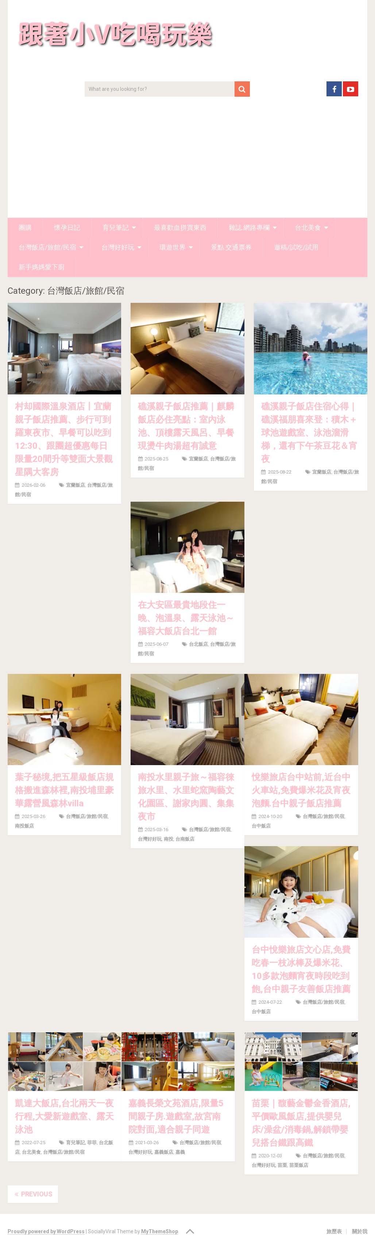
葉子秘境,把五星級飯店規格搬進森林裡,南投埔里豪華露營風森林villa (64, 790)
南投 (168, 839)
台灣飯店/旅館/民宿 (47, 247)
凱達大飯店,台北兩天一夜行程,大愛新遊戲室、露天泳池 (64, 1116)
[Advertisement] (188, 163)
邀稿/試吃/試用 (296, 247)
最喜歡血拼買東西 (180, 227)
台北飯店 (198, 644)
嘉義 (180, 1152)
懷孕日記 (67, 227)
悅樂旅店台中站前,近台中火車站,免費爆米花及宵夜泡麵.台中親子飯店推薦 (301, 790)
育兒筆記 (116, 227)
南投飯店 (24, 826)
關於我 (359, 1231)
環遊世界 (172, 247)
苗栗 (282, 1165)
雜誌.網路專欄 (249, 227)
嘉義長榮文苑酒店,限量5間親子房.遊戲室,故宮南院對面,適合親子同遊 (176, 1116)
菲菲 (92, 1142)
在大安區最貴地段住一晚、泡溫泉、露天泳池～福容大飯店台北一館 (186, 618)
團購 (25, 227)
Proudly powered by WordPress (46, 1231)
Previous (33, 1194)
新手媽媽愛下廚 (42, 267)
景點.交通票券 (231, 247)
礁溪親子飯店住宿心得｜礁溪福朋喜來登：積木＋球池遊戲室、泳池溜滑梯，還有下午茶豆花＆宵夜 (309, 432)
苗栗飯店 (298, 1165)
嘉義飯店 (163, 1152)
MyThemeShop (159, 1231)
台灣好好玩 (117, 247)
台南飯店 (184, 839)
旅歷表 (334, 1231)
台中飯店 (261, 826)
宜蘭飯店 (75, 485)
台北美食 (308, 227)
